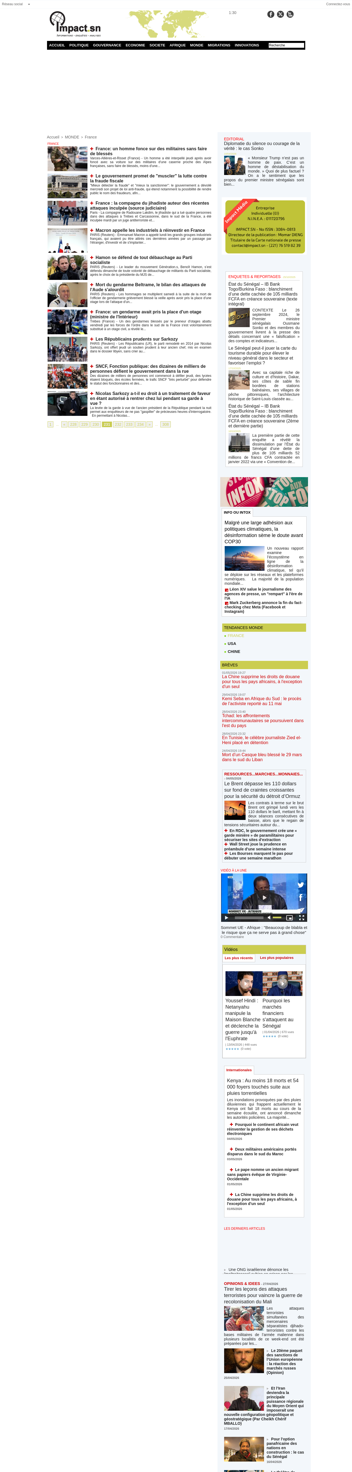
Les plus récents (240, 880)
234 (134, 424)
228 (72, 424)
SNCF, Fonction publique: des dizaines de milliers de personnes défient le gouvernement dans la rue (141, 367)
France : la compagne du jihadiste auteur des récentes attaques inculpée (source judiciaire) (142, 204)
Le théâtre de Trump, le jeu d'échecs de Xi (285, 1355)
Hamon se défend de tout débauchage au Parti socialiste (147, 257)
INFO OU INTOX (238, 471)
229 (82, 424)
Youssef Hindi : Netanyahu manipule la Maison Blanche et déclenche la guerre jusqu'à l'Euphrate (245, 941)
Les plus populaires (279, 879)
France (86, 137)
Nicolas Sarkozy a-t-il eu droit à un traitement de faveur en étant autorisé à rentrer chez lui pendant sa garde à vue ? (146, 395)
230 (93, 424)
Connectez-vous (338, 4)
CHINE (232, 592)
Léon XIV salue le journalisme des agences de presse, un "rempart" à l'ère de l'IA (263, 541)
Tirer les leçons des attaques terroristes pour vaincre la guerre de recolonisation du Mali (264, 1205)
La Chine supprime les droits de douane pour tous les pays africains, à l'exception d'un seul (261, 619)
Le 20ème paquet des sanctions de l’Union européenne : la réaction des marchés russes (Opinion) (285, 1259)
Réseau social (12, 4)
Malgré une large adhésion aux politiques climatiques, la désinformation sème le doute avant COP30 (262, 491)
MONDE (196, 45)
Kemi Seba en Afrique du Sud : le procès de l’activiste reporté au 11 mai (259, 635)
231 (103, 424)
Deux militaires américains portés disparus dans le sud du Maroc (257, 1070)
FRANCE (234, 575)
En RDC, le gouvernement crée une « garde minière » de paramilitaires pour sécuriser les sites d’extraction (264, 762)
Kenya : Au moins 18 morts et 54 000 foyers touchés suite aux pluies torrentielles (263, 1010)
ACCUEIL (57, 45)
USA (230, 583)
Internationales (239, 992)
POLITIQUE (79, 45)
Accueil (52, 137)
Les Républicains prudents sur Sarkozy (131, 338)
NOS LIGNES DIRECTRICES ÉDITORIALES (258, 1420)
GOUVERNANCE (107, 45)
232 (113, 424)
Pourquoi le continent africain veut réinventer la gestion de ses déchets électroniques (258, 1049)
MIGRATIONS (219, 45)
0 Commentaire (231, 858)
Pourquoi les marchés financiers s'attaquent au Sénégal (280, 934)
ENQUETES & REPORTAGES (251, 267)
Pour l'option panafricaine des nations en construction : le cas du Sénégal (285, 1330)
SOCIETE (157, 45)
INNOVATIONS (247, 45)
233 (124, 424)
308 (158, 424)
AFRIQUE (178, 45)
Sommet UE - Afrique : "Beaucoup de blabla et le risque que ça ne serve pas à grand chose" (263, 853)
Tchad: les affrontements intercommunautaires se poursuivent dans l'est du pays (261, 651)
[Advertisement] (176, 90)
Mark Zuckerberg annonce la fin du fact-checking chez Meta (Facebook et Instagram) (260, 549)
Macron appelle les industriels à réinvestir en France (143, 229)
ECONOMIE (135, 45)
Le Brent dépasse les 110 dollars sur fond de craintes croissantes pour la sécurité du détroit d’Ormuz (261, 717)
